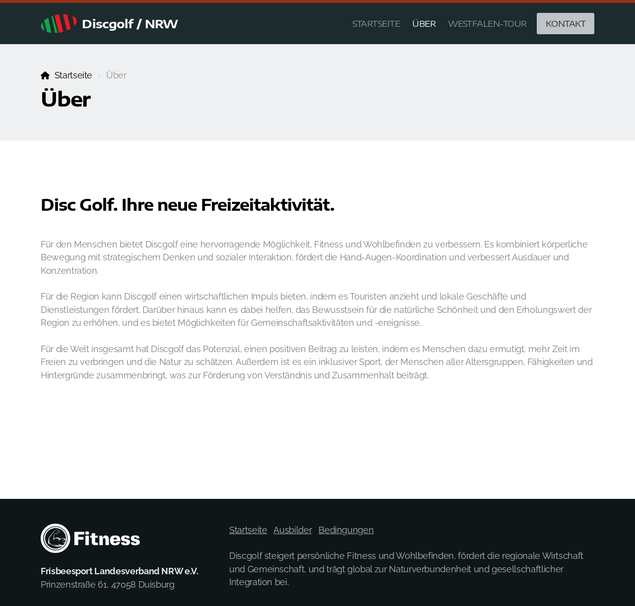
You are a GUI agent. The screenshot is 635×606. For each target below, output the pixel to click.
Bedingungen (346, 530)
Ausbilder (292, 530)
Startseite (73, 75)
